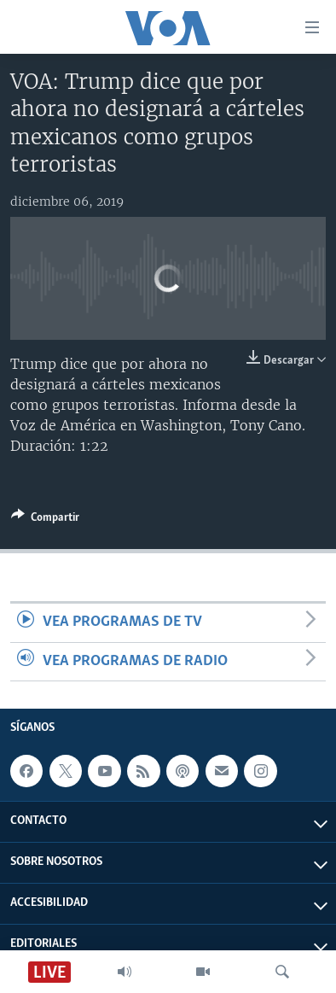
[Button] (45, 520)
